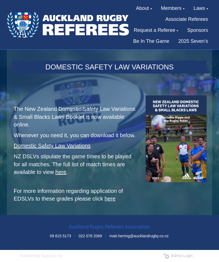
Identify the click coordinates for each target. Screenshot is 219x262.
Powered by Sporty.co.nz (41, 255)
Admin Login (178, 255)
